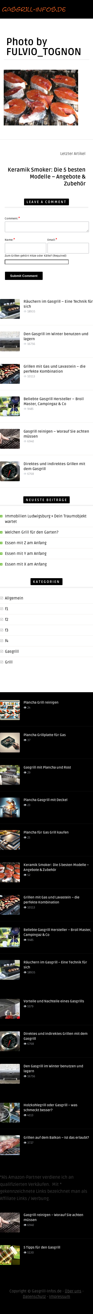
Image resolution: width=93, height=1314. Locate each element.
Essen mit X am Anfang (26, 564)
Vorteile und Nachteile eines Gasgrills (54, 1001)
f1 (6, 608)
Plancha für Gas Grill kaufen (46, 832)
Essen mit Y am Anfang (25, 553)
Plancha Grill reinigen (41, 702)
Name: (10, 239)
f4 (6, 640)
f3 (6, 630)
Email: (52, 239)
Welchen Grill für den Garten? (31, 532)
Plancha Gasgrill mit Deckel (45, 800)
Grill (9, 662)
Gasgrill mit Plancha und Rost (47, 767)
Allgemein (14, 598)
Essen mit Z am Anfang (25, 542)
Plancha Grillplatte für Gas (45, 735)
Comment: (12, 218)
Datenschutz (34, 1296)
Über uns (73, 1291)
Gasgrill (12, 651)
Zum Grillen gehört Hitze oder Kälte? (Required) (35, 255)
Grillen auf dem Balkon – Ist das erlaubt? (56, 1137)
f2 (6, 619)
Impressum (59, 1296)
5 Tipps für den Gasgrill (42, 1247)
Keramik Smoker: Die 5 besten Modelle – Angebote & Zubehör (47, 177)
